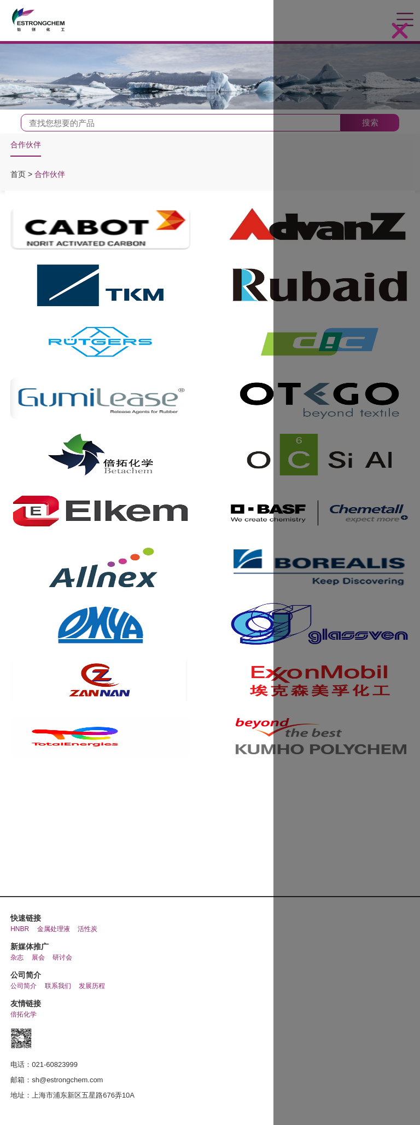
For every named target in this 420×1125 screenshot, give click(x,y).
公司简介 (23, 986)
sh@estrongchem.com (67, 1080)
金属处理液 (53, 929)
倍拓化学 (23, 1014)
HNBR (19, 929)
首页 (19, 174)
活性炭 (87, 929)
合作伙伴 (25, 144)
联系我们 (58, 986)
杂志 (17, 957)
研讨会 (62, 957)
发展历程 (92, 986)
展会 (38, 957)
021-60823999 (55, 1064)
